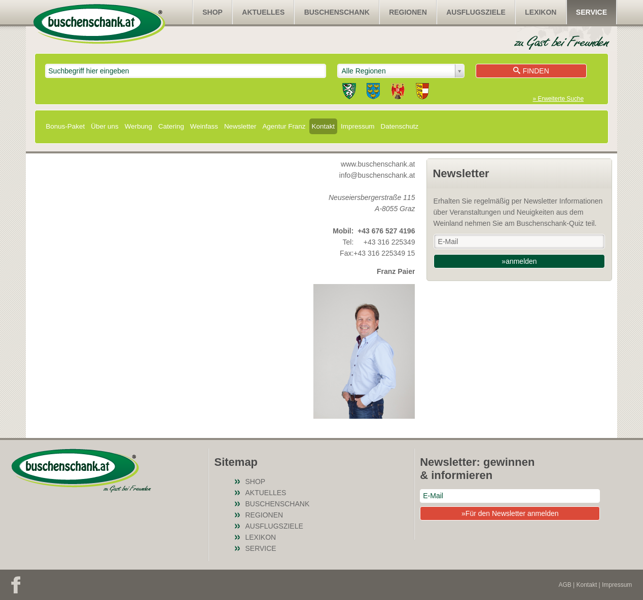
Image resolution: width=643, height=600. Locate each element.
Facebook (15, 584)
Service (591, 12)
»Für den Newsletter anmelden (509, 513)
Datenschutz (400, 126)
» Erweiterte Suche (558, 98)
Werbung (138, 126)
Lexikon (540, 12)
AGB (564, 584)
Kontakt (323, 126)
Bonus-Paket (65, 126)
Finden (531, 71)
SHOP (212, 12)
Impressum (357, 126)
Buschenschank (337, 12)
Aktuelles (263, 12)
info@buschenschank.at (377, 175)
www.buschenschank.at (378, 164)
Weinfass (204, 126)
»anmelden (519, 261)
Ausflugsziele (476, 12)
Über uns (105, 126)
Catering (171, 126)
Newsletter (240, 126)
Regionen (408, 12)
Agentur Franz (283, 126)
